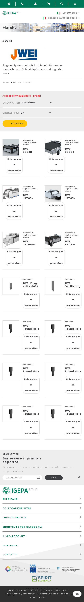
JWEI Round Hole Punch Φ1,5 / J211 (73, 330)
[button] (36, 103)
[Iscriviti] (22, 477)
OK (77, 594)
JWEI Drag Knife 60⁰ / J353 (30, 286)
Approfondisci (38, 597)
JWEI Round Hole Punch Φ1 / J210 (31, 330)
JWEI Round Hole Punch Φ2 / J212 (31, 373)
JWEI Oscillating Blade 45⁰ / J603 (73, 288)
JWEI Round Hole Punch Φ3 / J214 (31, 415)
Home (6, 82)
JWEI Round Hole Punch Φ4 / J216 (73, 415)
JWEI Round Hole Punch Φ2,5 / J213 (73, 373)
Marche (17, 82)
